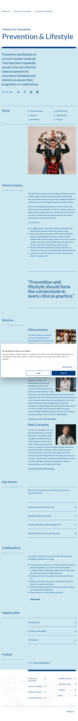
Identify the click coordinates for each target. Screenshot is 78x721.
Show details (67, 367)
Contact (67, 690)
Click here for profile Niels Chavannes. (41, 468)
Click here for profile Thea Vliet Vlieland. (42, 419)
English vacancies (67, 678)
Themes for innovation (37, 679)
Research (6, 11)
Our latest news (67, 684)
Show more (35, 599)
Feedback (70, 711)
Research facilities (37, 686)
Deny (39, 373)
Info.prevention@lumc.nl (41, 663)
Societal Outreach (37, 698)
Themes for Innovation (22, 11)
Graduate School (37, 692)
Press (67, 695)
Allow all (63, 373)
